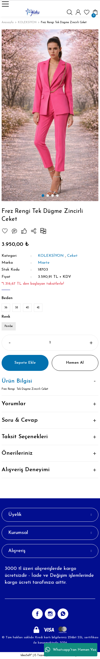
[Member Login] (78, 12)
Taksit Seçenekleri (25, 437)
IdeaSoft (26, 655)
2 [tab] (47, 195)
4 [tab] (57, 195)
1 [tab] (43, 195)
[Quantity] (50, 342)
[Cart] (95, 12)
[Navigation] (5, 4)
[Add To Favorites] (5, 231)
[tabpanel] (50, 115)
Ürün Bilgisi (17, 381)
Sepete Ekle (25, 363)
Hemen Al (75, 363)
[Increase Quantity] (90, 342)
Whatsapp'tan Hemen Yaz (71, 650)
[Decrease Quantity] (9, 342)
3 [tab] (52, 195)
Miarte (44, 263)
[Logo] (32, 12)
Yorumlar (14, 404)
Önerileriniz (17, 453)
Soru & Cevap (20, 420)
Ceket (72, 256)
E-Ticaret (40, 655)
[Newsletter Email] (50, 593)
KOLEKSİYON (51, 256)
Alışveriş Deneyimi (26, 470)
